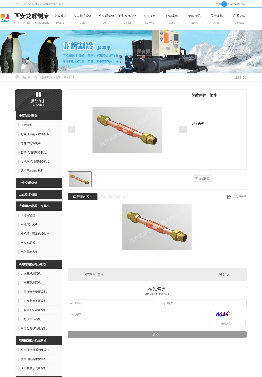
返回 (240, 77)
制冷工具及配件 (64, 77)
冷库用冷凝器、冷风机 (34, 206)
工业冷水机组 (28, 194)
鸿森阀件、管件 (93, 274)
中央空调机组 (28, 183)
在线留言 (202, 178)
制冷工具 (224, 274)
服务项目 (47, 77)
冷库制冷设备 (28, 115)
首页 (36, 77)
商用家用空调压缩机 (32, 264)
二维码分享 (240, 196)
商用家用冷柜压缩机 (32, 340)
